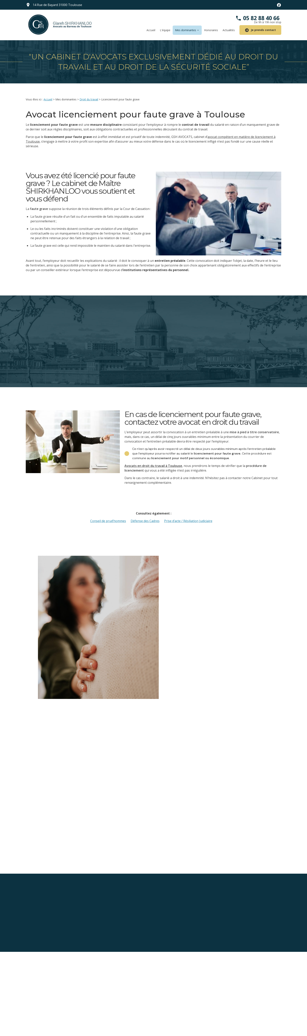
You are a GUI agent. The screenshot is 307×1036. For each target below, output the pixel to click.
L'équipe (165, 30)
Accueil (151, 30)
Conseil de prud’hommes (108, 521)
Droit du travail (89, 99)
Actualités (229, 30)
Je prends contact (260, 30)
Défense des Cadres (145, 521)
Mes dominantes (185, 30)
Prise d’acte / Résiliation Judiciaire (188, 521)
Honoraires (211, 30)
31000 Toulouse (57, 5)
